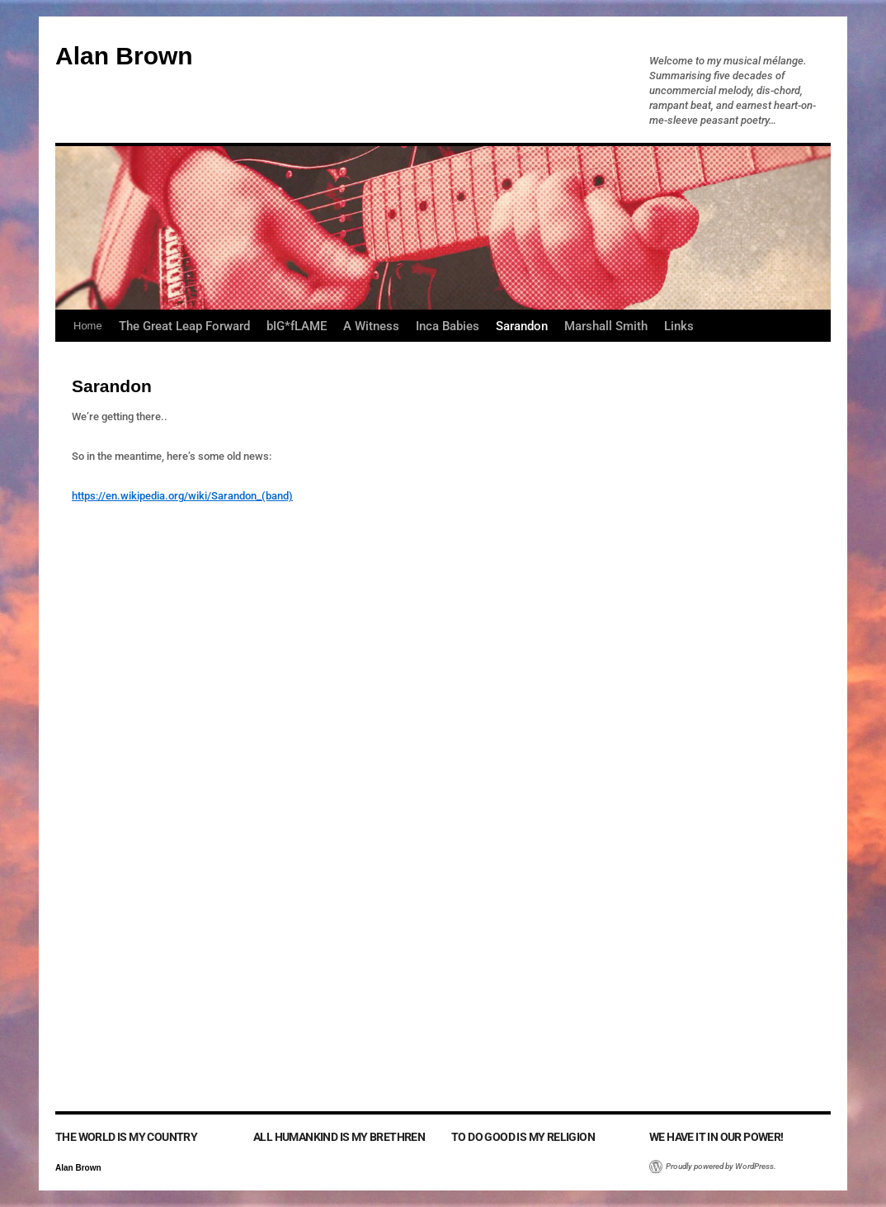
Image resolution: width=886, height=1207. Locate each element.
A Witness (371, 326)
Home (87, 326)
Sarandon (522, 326)
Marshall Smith (606, 326)
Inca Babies (447, 326)
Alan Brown (124, 55)
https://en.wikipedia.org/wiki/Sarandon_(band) (182, 496)
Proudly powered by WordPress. (721, 1166)
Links (679, 326)
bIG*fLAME (296, 326)
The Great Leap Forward (184, 326)
